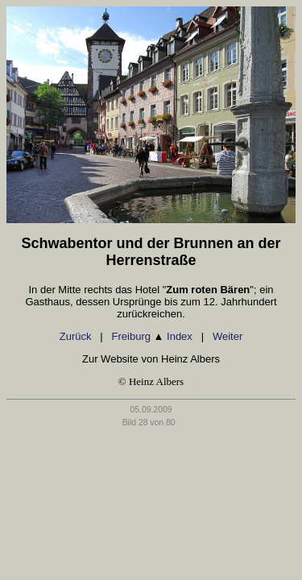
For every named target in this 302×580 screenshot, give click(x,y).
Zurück (76, 336)
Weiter (227, 336)
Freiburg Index (152, 336)
